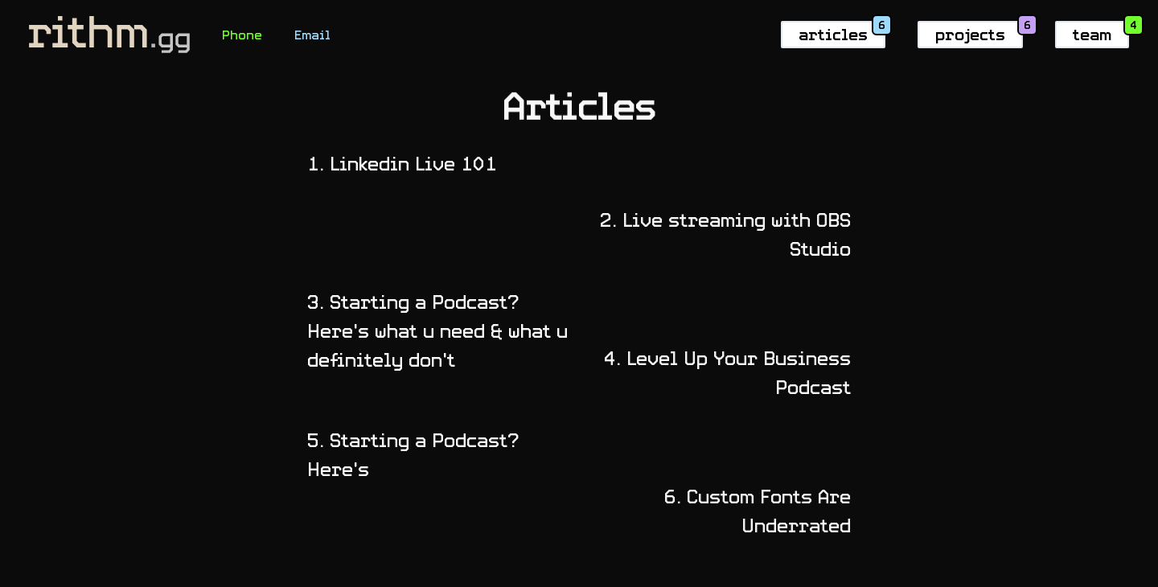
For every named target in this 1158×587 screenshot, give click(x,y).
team (1092, 34)
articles (833, 34)
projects (970, 34)
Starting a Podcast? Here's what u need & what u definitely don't (432, 330)
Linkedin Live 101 (396, 163)
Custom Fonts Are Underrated (763, 511)
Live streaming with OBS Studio (731, 234)
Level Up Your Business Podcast (733, 373)
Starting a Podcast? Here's (408, 455)
